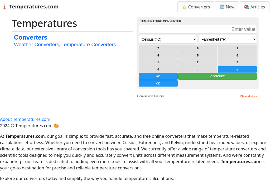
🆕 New (227, 7)
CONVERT (217, 76)
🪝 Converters (196, 7)
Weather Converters (36, 44)
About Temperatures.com (25, 119)
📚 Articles (254, 7)
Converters (30, 37)
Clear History (248, 96)
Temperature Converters (88, 44)
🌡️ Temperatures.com (30, 6)
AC (158, 76)
